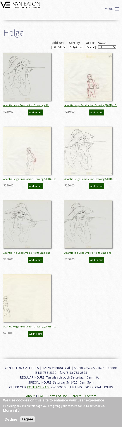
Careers (75, 396)
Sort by (74, 42)
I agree (27, 419)
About (30, 396)
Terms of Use (57, 396)
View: (102, 43)
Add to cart (35, 112)
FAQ (41, 396)
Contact (90, 396)
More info (11, 410)
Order (90, 42)
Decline (11, 419)
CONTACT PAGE (38, 387)
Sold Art (58, 42)
